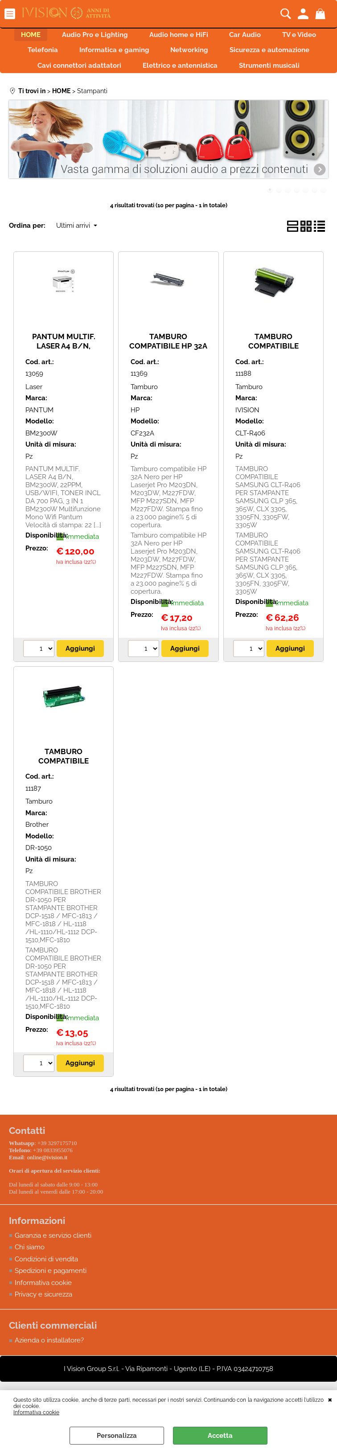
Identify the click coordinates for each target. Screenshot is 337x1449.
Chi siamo (30, 1275)
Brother (37, 854)
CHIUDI (330, 1399)
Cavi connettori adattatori (171, 74)
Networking (276, 56)
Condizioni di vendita (46, 1287)
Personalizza (117, 1436)
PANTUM (39, 440)
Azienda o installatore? (49, 1368)
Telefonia (118, 56)
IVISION (247, 440)
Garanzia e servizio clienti (53, 1263)
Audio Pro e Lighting (120, 37)
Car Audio (281, 37)
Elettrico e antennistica (277, 74)
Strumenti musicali (168, 94)
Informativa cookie (36, 1412)
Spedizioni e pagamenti (50, 1299)
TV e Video (59, 56)
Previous (15, 175)
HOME (50, 37)
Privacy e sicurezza (43, 1322)
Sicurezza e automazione (63, 74)
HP (135, 440)
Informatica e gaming (195, 56)
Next (322, 175)
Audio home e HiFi (209, 37)
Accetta (220, 1436)
